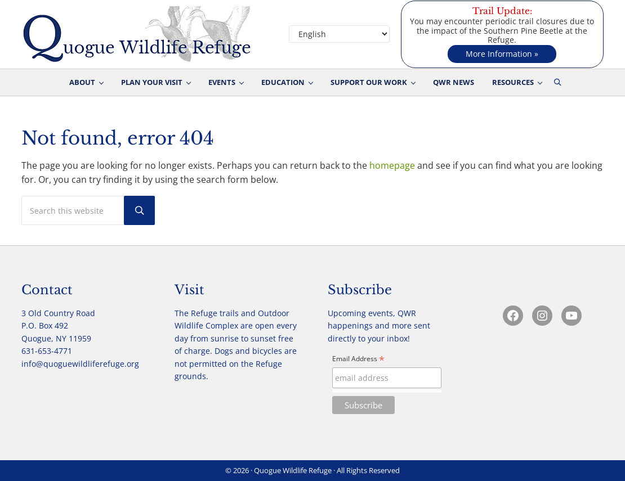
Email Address (358, 359)
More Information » (502, 53)
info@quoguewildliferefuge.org (80, 363)
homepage (392, 165)
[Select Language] (339, 34)
